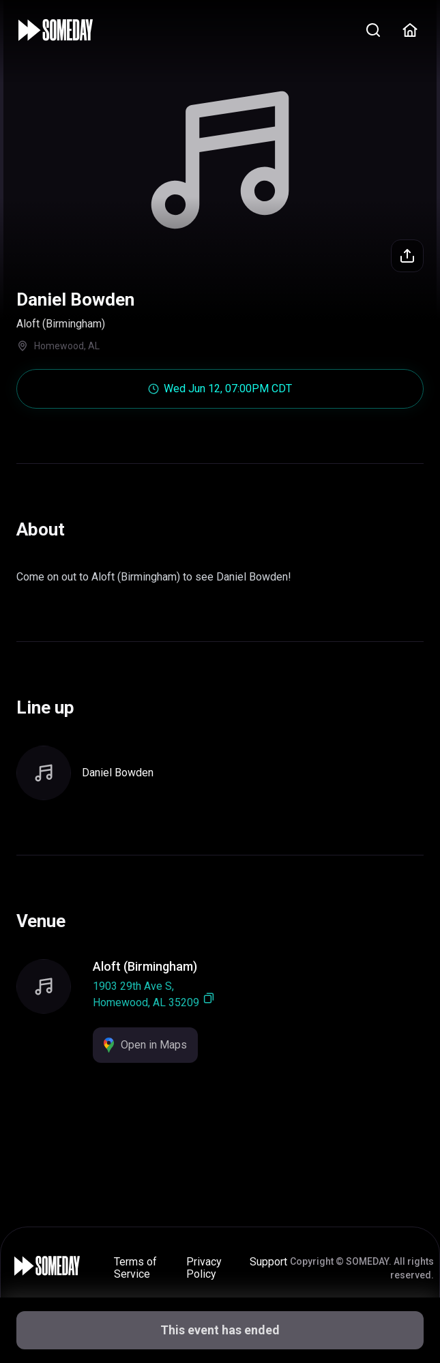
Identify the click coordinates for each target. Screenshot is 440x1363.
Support (268, 1261)
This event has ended (220, 1330)
